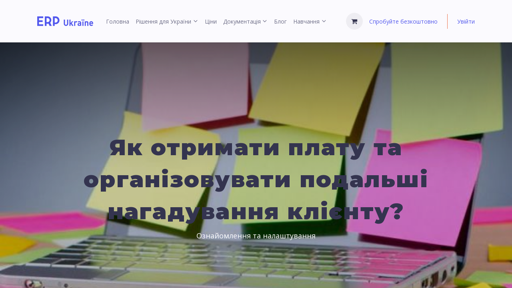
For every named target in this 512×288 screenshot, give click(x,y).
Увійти (466, 21)
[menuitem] (117, 21)
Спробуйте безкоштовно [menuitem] (403, 21)
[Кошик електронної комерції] (354, 21)
